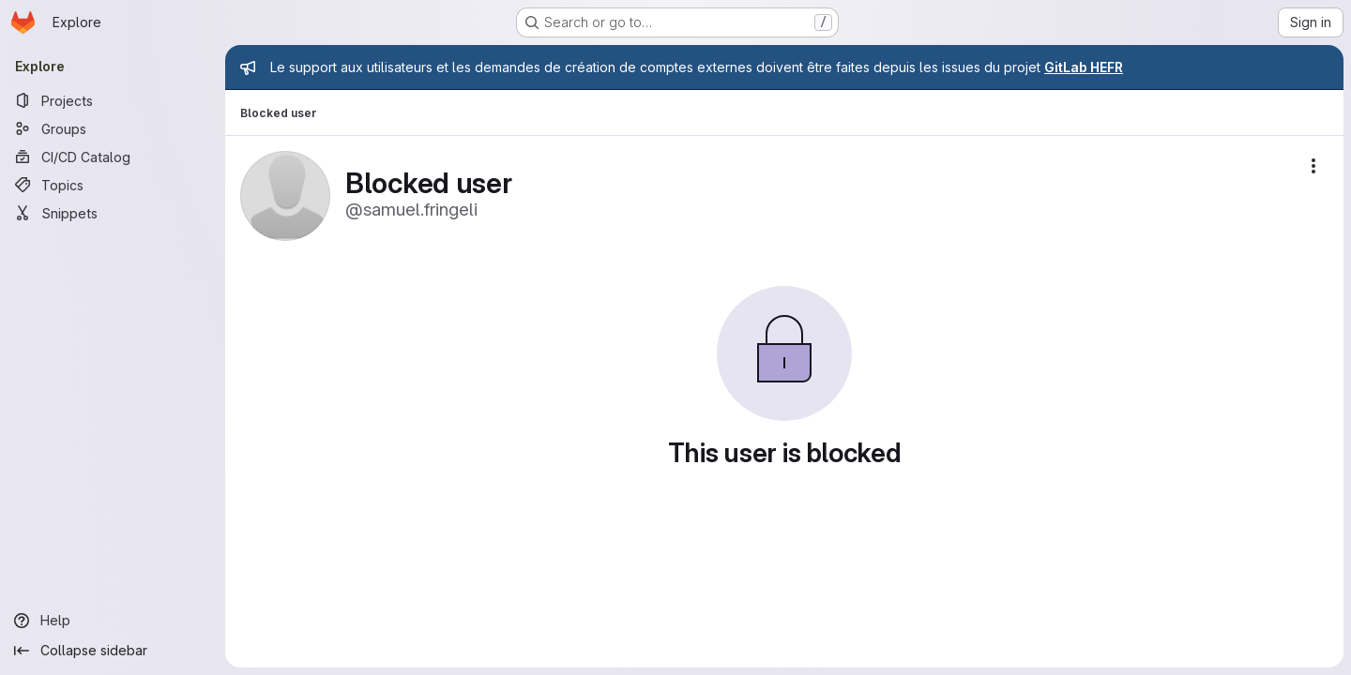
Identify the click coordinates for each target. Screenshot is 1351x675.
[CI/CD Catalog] (113, 156)
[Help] (113, 621)
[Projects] (113, 100)
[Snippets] (113, 213)
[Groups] (113, 128)
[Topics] (113, 185)
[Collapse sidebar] (113, 651)
